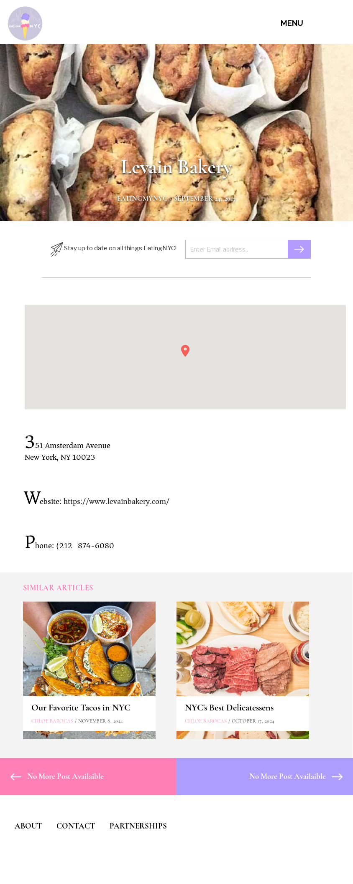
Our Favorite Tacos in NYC (80, 707)
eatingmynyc (142, 198)
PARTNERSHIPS (138, 826)
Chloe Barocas (52, 721)
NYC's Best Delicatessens (229, 707)
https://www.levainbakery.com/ (116, 501)
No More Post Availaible (57, 776)
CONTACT (75, 826)
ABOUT (28, 826)
